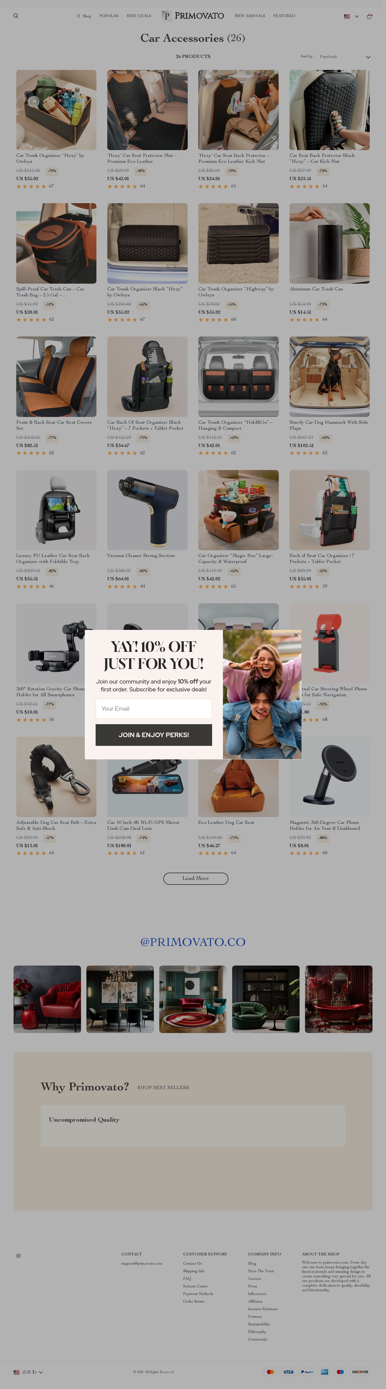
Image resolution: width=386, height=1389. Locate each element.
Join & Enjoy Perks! (154, 735)
